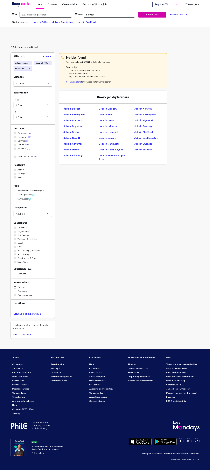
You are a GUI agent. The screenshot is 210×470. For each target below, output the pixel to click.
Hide (16, 185)
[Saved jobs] (191, 4)
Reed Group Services (176, 372)
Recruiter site (57, 364)
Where (79, 14)
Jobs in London (107, 137)
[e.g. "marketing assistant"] (46, 15)
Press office (133, 372)
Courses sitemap (97, 401)
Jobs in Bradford (86, 22)
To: (15, 111)
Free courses (95, 384)
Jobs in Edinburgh (73, 155)
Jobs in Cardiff (71, 137)
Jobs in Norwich (143, 108)
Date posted (20, 207)
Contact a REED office (23, 409)
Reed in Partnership (176, 380)
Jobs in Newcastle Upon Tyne (112, 157)
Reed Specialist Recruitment (180, 376)
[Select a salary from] (33, 105)
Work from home (20, 376)
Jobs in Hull (105, 114)
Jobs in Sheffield (143, 132)
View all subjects (97, 376)
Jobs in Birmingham (63, 22)
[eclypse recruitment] (23, 63)
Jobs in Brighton (72, 126)
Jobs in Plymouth (143, 120)
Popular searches (20, 388)
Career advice (19, 393)
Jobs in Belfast (41, 22)
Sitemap (16, 413)
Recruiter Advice (59, 380)
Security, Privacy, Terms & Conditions (182, 453)
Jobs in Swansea (143, 143)
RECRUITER (57, 357)
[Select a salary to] (33, 117)
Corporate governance (139, 376)
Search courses (22, 334)
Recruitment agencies (61, 376)
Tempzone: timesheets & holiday (181, 364)
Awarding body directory (101, 388)
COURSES (95, 357)
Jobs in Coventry (72, 143)
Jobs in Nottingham (145, 114)
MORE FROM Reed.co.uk (141, 357)
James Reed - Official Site (178, 388)
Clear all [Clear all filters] (47, 56)
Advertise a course (98, 397)
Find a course (95, 372)
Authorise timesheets (176, 368)
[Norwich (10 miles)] (43, 63)
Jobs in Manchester (109, 143)
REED (169, 357)
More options (21, 282)
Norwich (35, 47)
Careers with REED (175, 384)
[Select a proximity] (33, 83)
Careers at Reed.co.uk (138, 368)
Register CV (161, 4)
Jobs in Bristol (71, 132)
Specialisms (20, 222)
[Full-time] (23, 68)
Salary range (21, 92)
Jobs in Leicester (108, 126)
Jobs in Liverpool (108, 132)
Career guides (96, 393)
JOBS (15, 357)
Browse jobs (178, 14)
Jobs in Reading (143, 126)
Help (14, 405)
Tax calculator (19, 397)
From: (16, 99)
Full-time (17, 47)
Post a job (55, 368)
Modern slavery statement (140, 380)
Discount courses (97, 380)
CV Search (56, 372)
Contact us (17, 364)
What (15, 14)
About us (132, 364)
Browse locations (20, 384)
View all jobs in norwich (28, 313)
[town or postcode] (109, 15)
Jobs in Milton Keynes (111, 149)
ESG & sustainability (176, 401)
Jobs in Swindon (143, 149)
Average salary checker (23, 401)
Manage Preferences (152, 453)
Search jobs (152, 14)
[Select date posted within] (33, 214)
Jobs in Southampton (146, 137)
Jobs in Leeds (106, 120)
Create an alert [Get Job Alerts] (73, 81)
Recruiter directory (21, 372)
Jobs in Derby (71, 149)
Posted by (19, 165)
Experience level (23, 268)
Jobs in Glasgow (108, 108)
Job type (19, 128)
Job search (17, 368)
